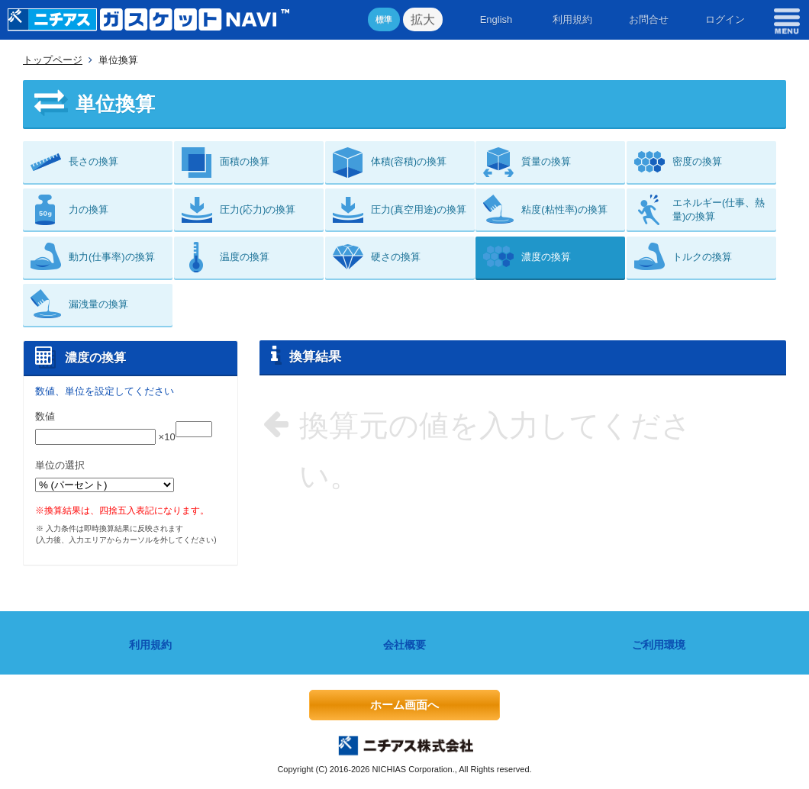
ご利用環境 (658, 645)
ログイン (725, 19)
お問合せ (649, 19)
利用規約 (572, 19)
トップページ (52, 60)
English (496, 19)
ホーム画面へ (404, 704)
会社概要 (404, 645)
